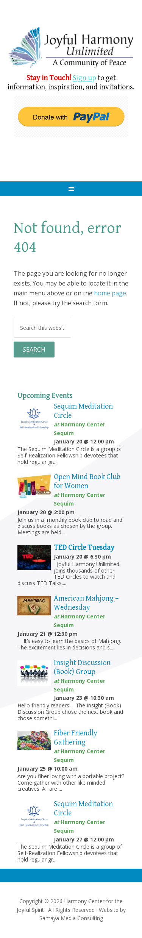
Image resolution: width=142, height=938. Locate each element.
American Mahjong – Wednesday (86, 603)
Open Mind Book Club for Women (87, 481)
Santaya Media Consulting (71, 918)
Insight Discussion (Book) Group (82, 667)
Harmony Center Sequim (71, 48)
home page (110, 293)
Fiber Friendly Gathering (75, 738)
